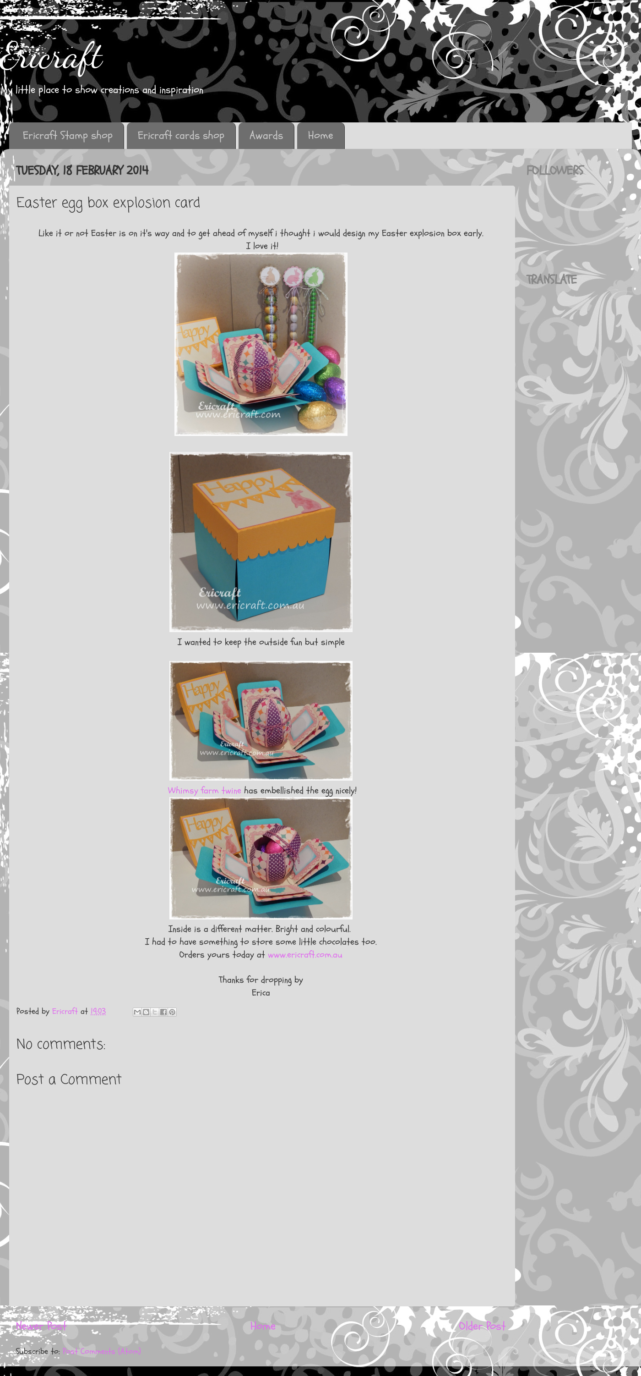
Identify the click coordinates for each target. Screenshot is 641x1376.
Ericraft (51, 55)
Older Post (482, 1326)
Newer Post (41, 1326)
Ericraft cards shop (181, 135)
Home (320, 135)
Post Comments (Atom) (102, 1351)
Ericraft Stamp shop (68, 135)
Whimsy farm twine (203, 790)
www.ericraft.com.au (305, 954)
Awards (266, 135)
